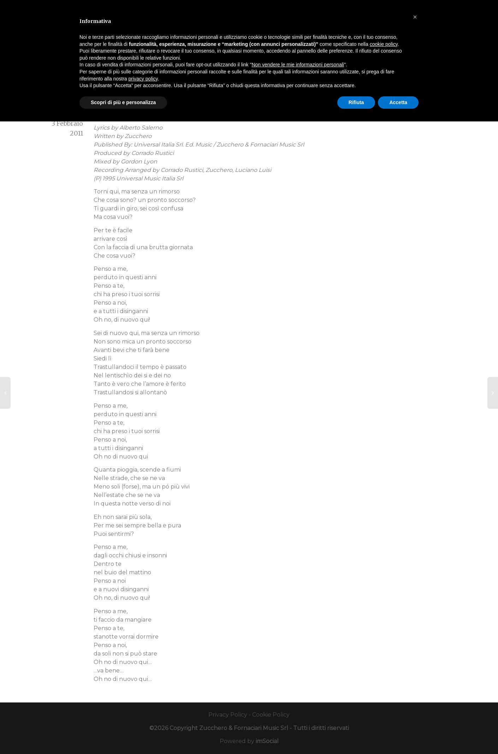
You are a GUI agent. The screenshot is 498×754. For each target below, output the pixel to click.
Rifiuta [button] (356, 102)
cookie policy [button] (384, 44)
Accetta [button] (398, 102)
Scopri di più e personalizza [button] (123, 102)
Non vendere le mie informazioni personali (297, 64)
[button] (415, 17)
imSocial (267, 741)
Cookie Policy (271, 714)
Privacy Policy (227, 714)
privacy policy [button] (143, 79)
